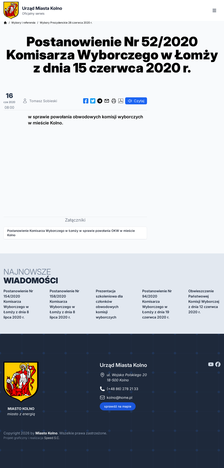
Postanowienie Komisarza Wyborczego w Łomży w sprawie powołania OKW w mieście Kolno (71, 233)
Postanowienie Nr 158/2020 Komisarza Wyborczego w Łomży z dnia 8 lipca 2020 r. (64, 304)
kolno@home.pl (119, 397)
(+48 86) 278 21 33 (122, 389)
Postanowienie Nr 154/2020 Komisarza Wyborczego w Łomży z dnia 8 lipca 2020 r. (18, 304)
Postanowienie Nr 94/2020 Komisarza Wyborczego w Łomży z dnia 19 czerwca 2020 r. (157, 304)
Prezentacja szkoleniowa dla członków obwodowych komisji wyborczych (109, 304)
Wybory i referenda (23, 22)
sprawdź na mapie (117, 406)
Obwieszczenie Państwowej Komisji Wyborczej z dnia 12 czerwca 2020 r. (203, 301)
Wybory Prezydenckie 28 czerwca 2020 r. (66, 22)
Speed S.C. (52, 438)
